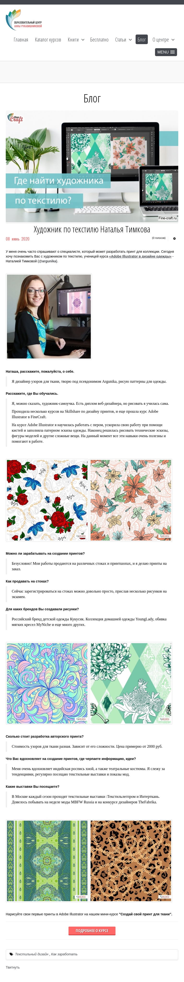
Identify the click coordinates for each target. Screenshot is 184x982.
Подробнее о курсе (92, 930)
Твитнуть (13, 967)
